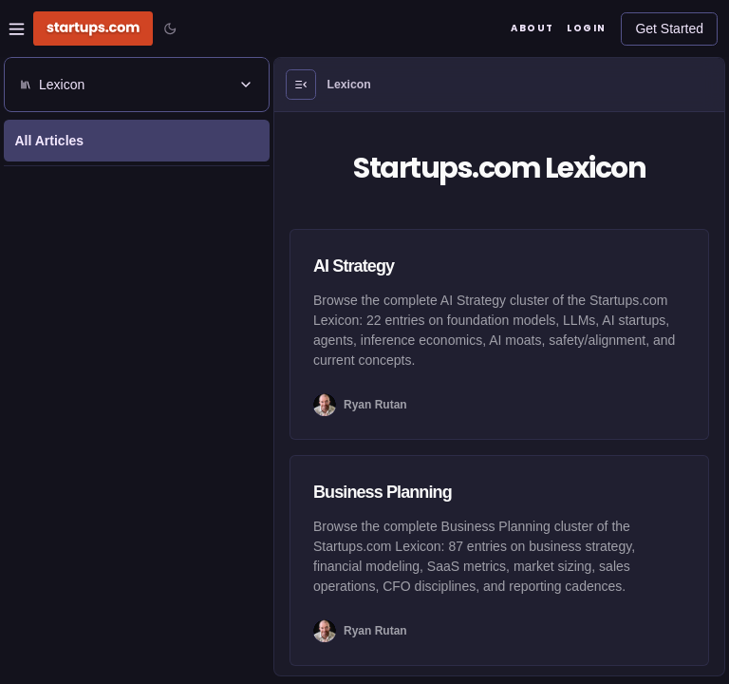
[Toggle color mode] (170, 28)
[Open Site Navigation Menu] (16, 29)
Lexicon (349, 84)
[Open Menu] (301, 84)
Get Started (669, 28)
